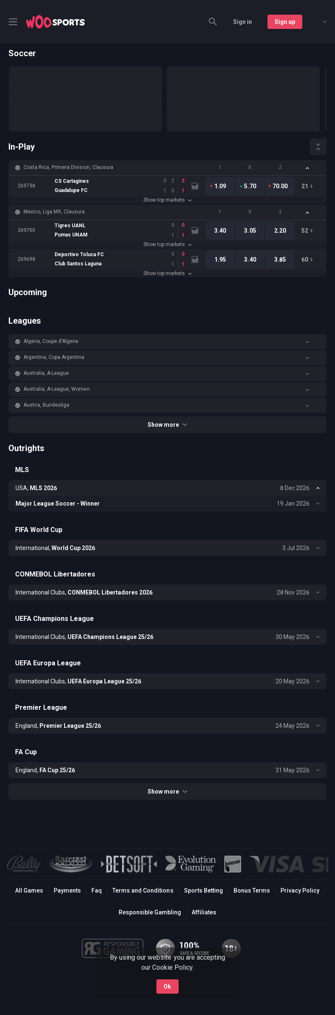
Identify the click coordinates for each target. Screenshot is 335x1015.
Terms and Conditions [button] (142, 890)
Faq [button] (96, 890)
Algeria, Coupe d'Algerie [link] (50, 341)
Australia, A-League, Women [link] (56, 389)
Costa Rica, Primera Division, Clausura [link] (68, 167)
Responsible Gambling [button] (150, 912)
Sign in (242, 21)
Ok (167, 986)
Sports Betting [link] (203, 890)
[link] (55, 21)
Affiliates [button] (204, 912)
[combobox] (319, 21)
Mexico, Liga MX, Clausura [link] (54, 212)
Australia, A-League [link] (46, 373)
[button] (167, 167)
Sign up (285, 21)
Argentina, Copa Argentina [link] (54, 357)
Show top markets (167, 200)
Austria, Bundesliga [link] (46, 405)
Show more (167, 424)
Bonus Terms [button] (252, 890)
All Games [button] (29, 890)
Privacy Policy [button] (299, 890)
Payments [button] (67, 890)
